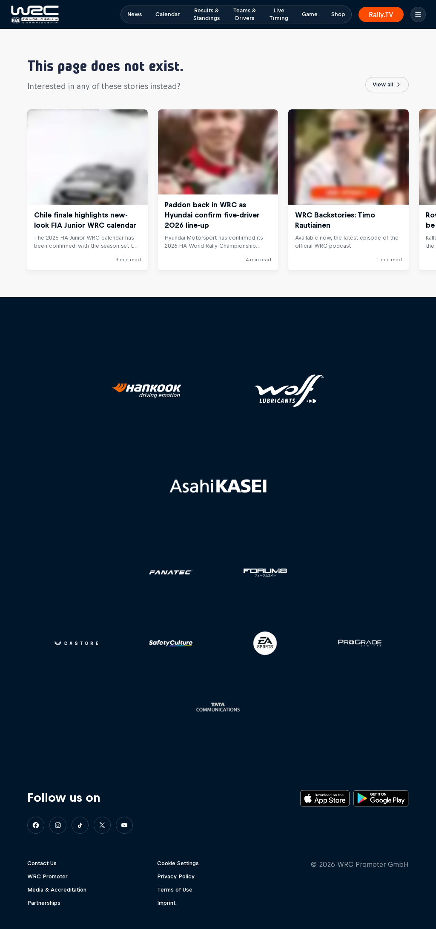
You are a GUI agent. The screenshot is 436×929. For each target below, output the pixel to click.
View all (387, 84)
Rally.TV (381, 14)
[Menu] (418, 14)
